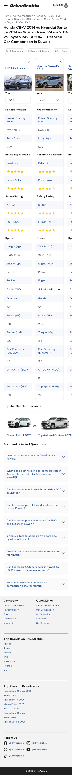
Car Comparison (23, 15)
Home (7, 15)
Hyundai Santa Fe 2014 (48, 68)
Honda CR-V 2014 (16, 67)
